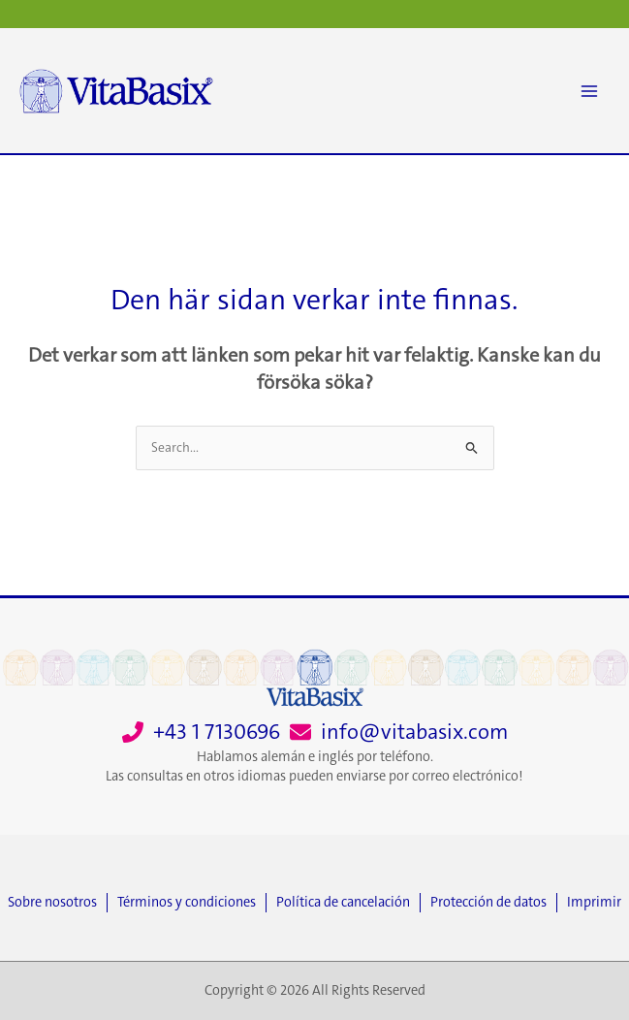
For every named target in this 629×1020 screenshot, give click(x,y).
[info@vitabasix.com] (399, 732)
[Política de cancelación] (348, 902)
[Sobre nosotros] (57, 902)
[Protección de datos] (493, 902)
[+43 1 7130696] (201, 732)
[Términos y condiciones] (191, 902)
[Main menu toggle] (589, 91)
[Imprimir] (594, 902)
